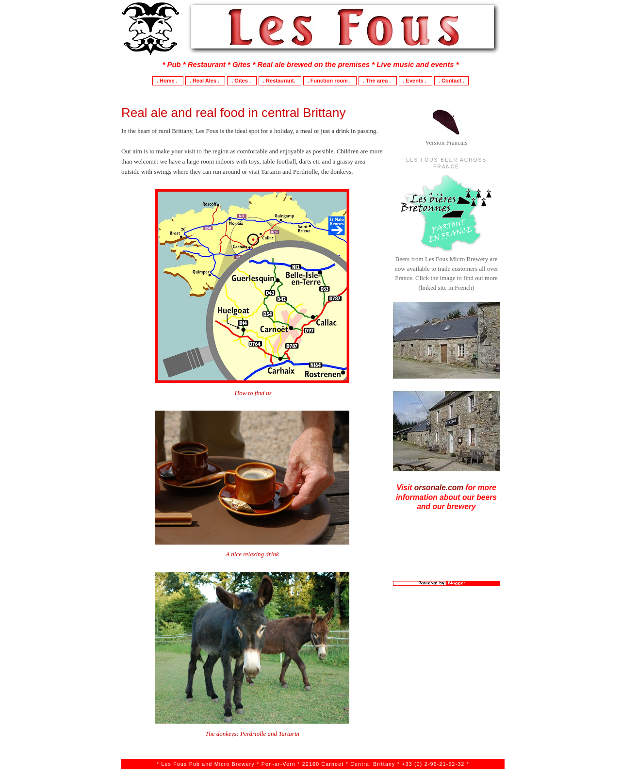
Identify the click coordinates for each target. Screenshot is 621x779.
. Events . (415, 80)
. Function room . (330, 80)
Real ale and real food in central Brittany (233, 112)
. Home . (168, 80)
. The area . (377, 80)
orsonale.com (438, 487)
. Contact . (451, 80)
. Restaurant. (280, 80)
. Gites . (241, 80)
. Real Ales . (205, 80)
